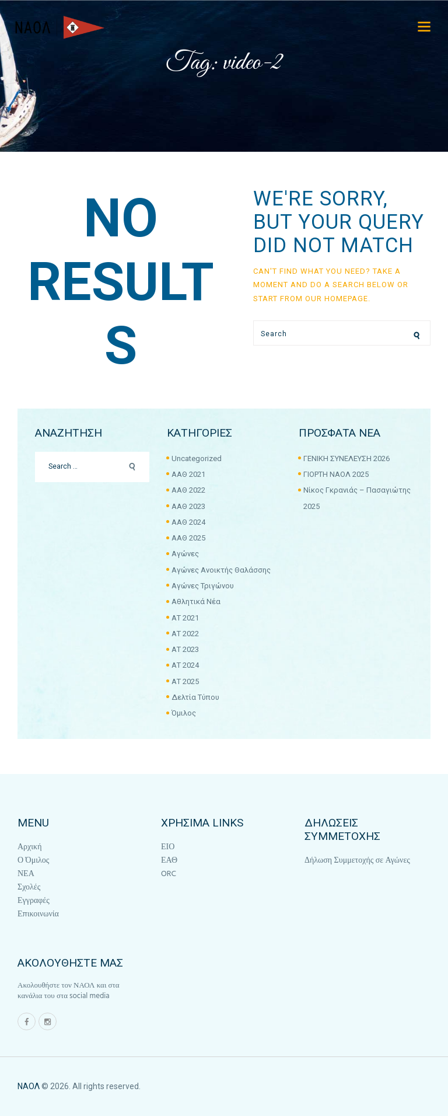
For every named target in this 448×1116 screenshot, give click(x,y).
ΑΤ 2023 (185, 649)
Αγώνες (185, 553)
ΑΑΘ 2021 (188, 474)
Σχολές (29, 887)
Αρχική (29, 847)
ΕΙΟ (167, 847)
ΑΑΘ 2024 (188, 522)
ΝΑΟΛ (29, 1086)
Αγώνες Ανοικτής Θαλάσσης (221, 570)
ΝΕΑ (26, 874)
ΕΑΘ (169, 860)
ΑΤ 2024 (185, 665)
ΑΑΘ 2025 (188, 537)
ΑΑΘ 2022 (188, 490)
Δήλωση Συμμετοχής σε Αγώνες (357, 860)
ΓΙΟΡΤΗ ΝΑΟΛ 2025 (336, 474)
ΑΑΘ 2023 (188, 506)
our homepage (336, 298)
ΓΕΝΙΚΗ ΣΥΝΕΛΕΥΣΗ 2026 (346, 458)
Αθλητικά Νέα (196, 601)
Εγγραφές (34, 901)
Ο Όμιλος (33, 860)
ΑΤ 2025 (185, 681)
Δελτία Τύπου (195, 697)
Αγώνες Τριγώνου (203, 585)
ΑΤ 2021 (185, 617)
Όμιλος (184, 713)
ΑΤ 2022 (185, 633)
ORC (168, 874)
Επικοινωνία (38, 914)
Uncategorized (197, 458)
